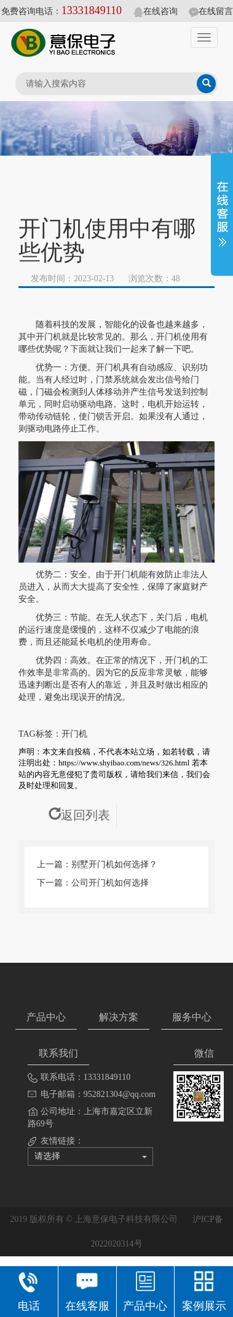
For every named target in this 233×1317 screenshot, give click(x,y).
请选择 (90, 1156)
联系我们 (58, 1053)
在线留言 (211, 11)
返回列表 (79, 815)
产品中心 (46, 1017)
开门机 (74, 733)
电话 (28, 1289)
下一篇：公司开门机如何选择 (93, 882)
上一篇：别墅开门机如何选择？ (97, 864)
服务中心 (191, 1017)
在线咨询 (155, 11)
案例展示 (204, 1289)
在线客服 (87, 1289)
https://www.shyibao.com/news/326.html (123, 762)
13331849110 (91, 10)
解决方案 (118, 1017)
